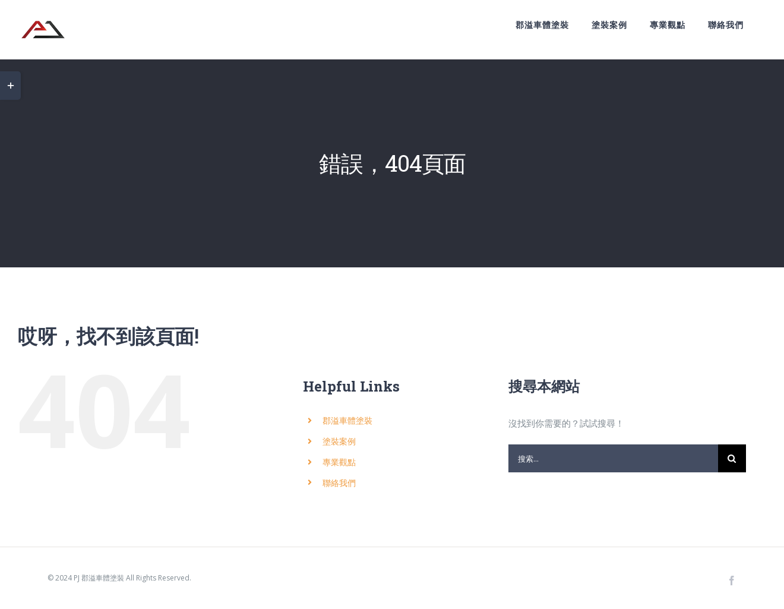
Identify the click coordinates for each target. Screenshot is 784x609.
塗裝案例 (339, 441)
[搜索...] (613, 458)
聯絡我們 (339, 482)
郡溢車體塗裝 (347, 420)
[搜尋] (732, 458)
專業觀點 (339, 462)
